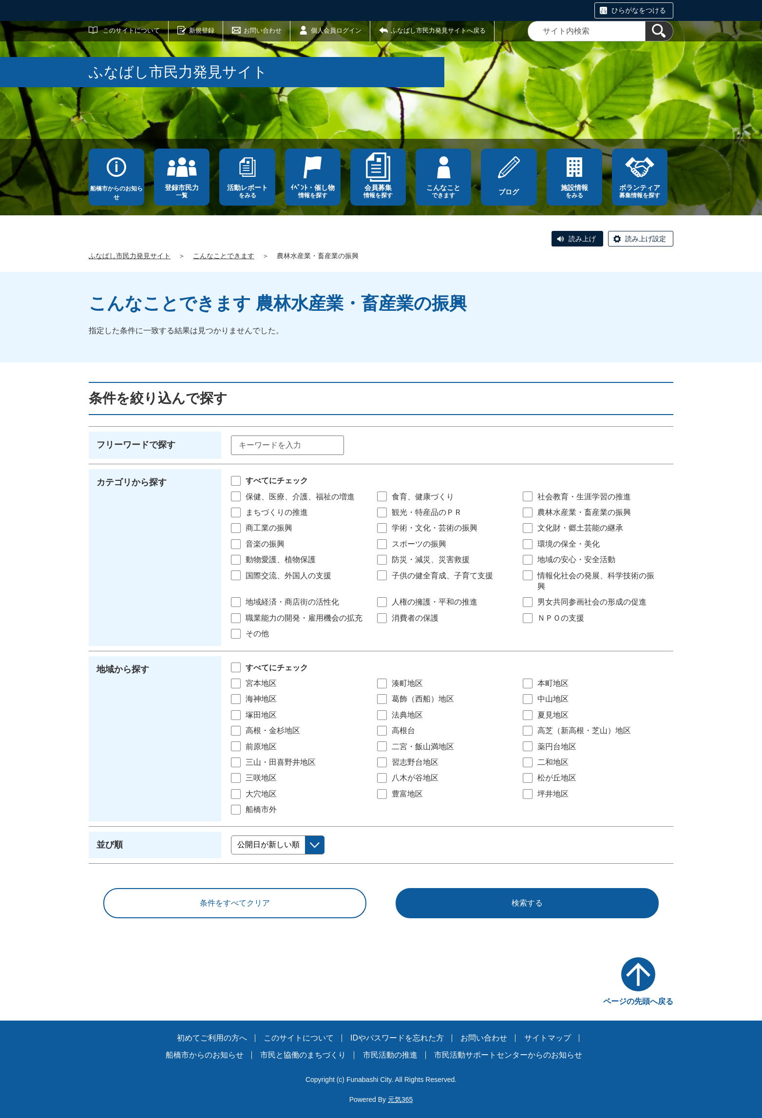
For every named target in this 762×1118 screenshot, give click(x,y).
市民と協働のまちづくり (303, 1055)
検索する (527, 903)
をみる (247, 191)
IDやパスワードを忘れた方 (397, 1038)
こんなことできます (223, 256)
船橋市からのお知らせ (116, 193)
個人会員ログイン (336, 30)
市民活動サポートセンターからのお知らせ (508, 1055)
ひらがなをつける (638, 10)
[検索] (659, 31)
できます (443, 191)
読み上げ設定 (645, 239)
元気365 (400, 1099)
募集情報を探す (639, 191)
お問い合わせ (263, 30)
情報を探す (312, 191)
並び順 (109, 845)
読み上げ (582, 239)
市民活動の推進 (390, 1055)
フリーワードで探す (135, 445)
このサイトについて (131, 30)
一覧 (181, 191)
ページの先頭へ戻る (638, 1001)
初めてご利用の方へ (212, 1038)
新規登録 (201, 30)
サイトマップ (547, 1038)
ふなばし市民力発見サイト (130, 256)
